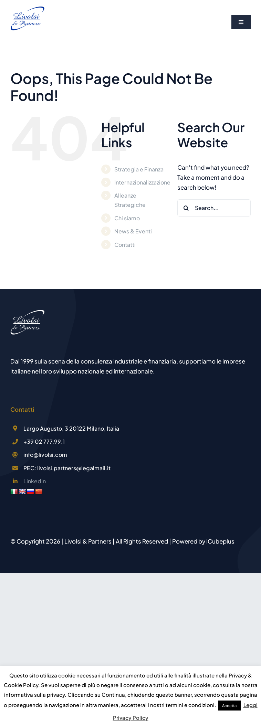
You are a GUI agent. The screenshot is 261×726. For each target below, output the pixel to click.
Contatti (125, 244)
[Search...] (214, 208)
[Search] (186, 208)
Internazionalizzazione (142, 182)
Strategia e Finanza (139, 169)
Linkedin (34, 481)
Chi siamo (127, 218)
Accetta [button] (229, 705)
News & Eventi (133, 231)
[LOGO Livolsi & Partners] (27, 312)
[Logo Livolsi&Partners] (27, 8)
